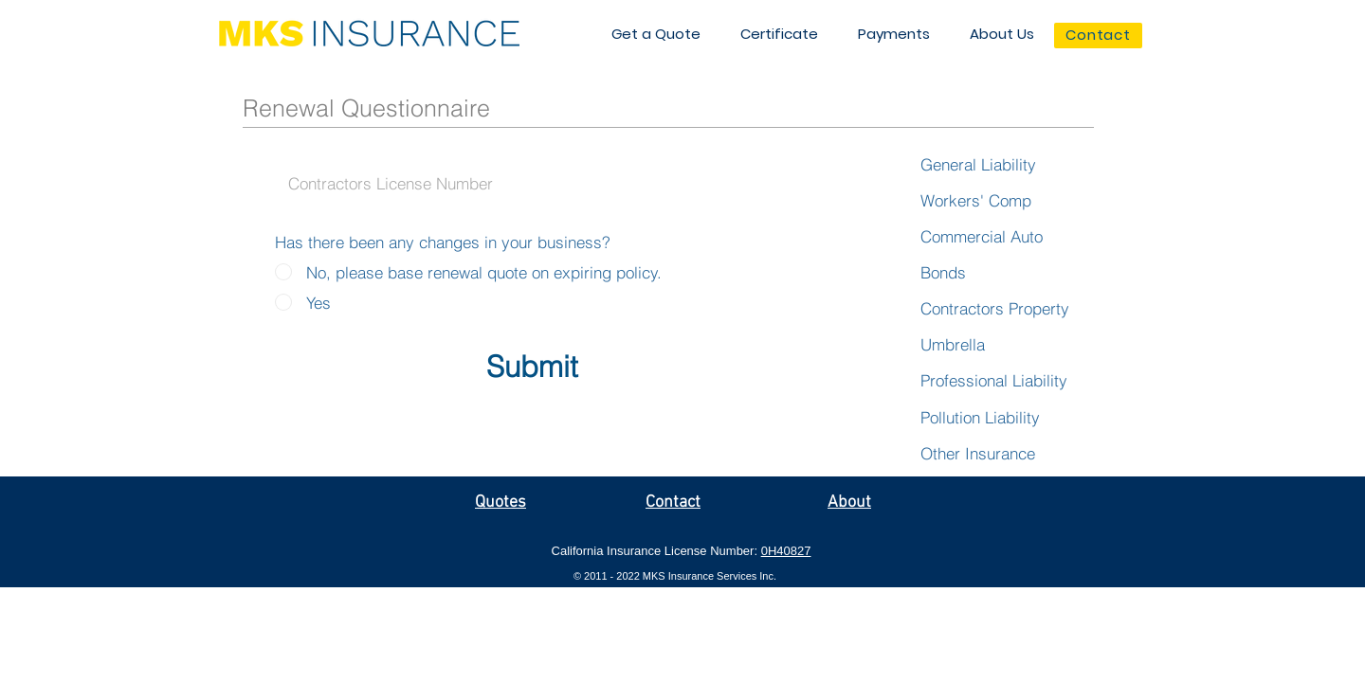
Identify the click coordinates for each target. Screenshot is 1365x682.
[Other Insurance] (981, 453)
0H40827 (786, 551)
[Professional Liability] (998, 381)
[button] (656, 33)
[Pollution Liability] (1011, 417)
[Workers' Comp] (978, 201)
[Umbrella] (954, 345)
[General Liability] (981, 165)
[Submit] (531, 367)
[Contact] (1098, 35)
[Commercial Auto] (986, 237)
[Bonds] (945, 273)
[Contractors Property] (999, 309)
